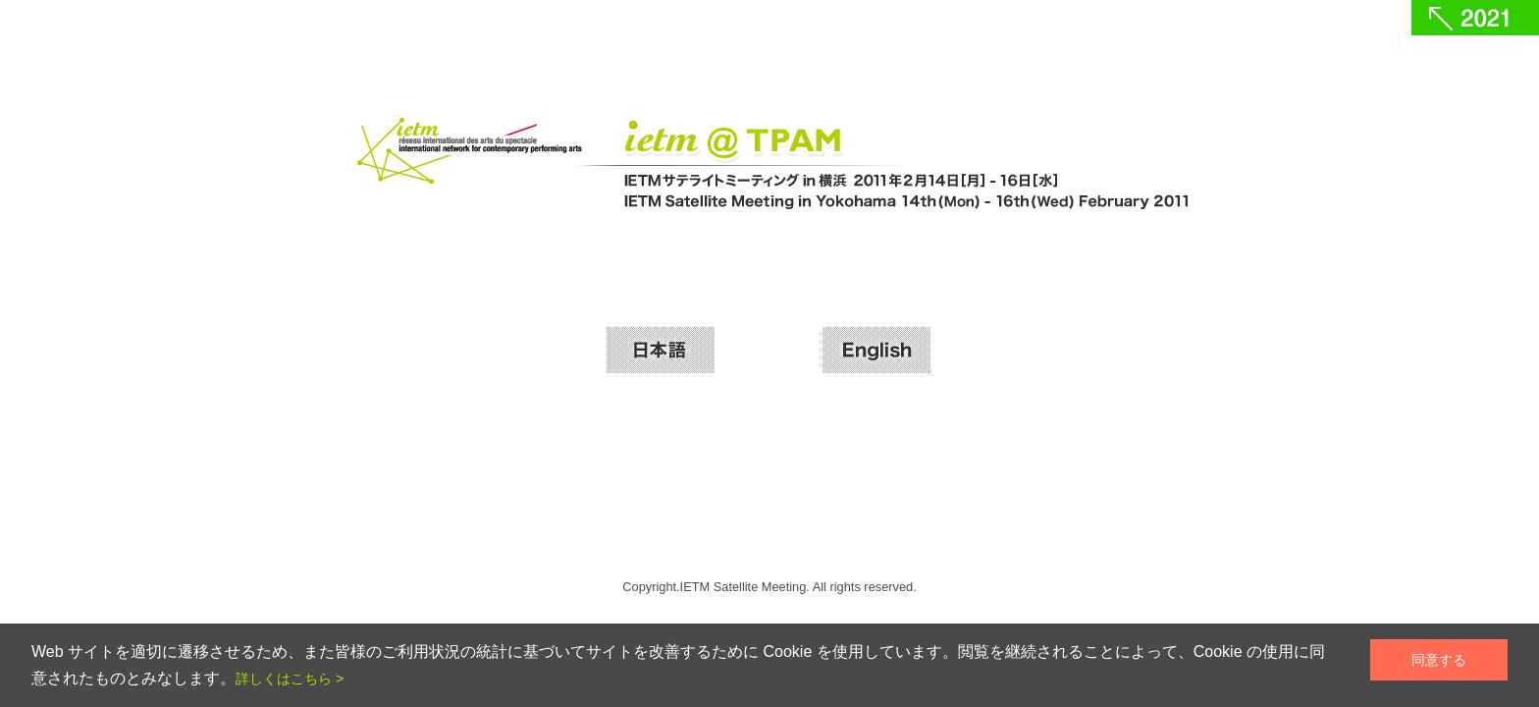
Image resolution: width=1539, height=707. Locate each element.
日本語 (661, 350)
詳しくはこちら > (290, 678)
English (876, 350)
